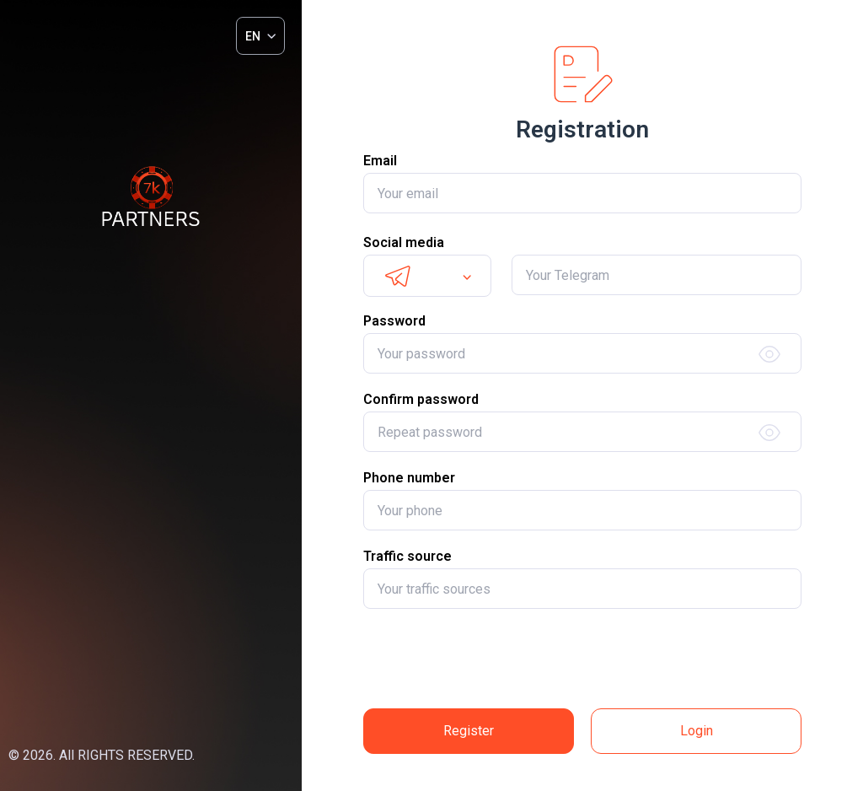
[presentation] (582, 658)
